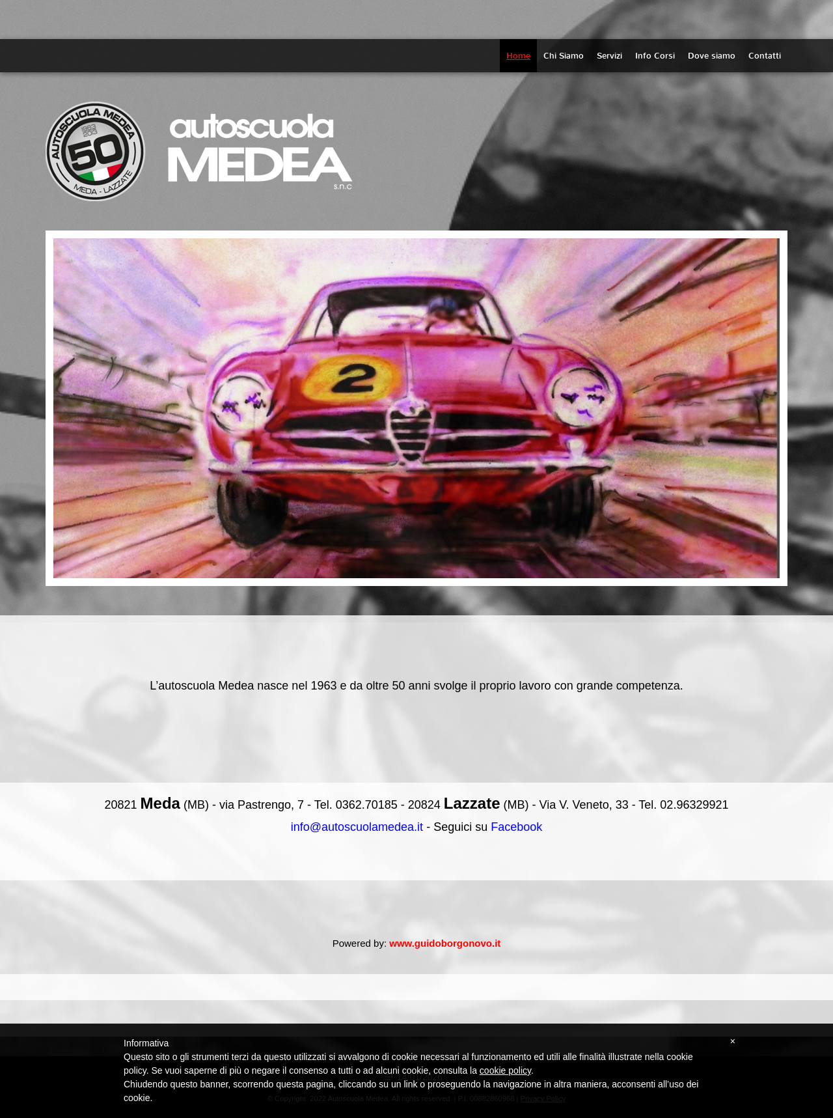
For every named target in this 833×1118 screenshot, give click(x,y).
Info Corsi (655, 55)
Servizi (609, 55)
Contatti (764, 55)
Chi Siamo (563, 55)
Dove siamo (711, 55)
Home (518, 55)
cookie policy (505, 1070)
